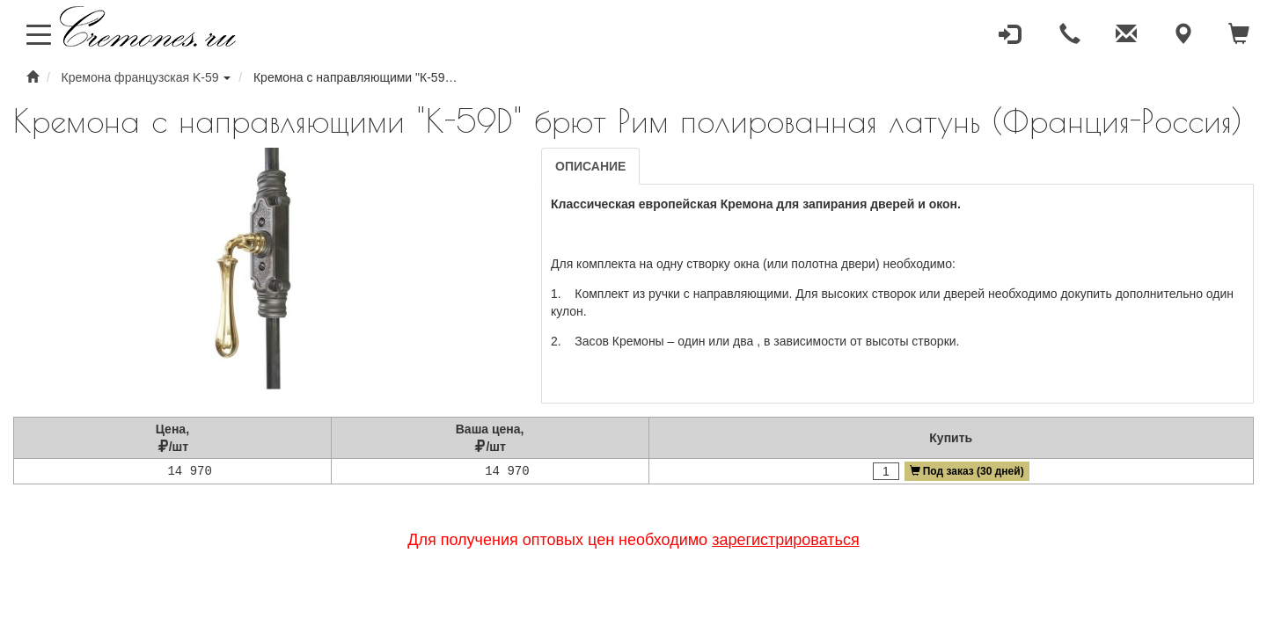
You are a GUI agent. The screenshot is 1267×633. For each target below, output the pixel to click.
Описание (590, 166)
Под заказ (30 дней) (967, 471)
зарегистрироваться (786, 540)
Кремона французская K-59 (140, 77)
